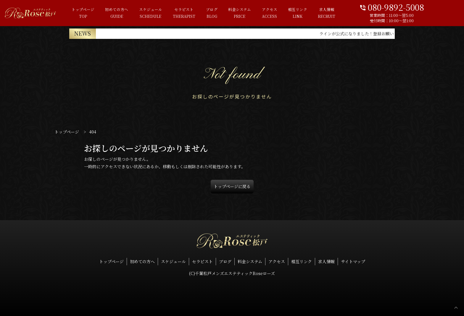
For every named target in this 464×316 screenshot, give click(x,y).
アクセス (277, 13)
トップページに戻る (232, 186)
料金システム (247, 13)
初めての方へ (124, 13)
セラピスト (192, 13)
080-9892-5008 (415, 6)
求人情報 (334, 13)
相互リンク (305, 13)
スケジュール (158, 13)
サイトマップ (353, 261)
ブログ (220, 13)
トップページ (91, 13)
